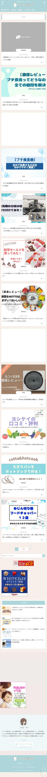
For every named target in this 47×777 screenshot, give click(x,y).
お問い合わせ (31, 767)
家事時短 (5, 10)
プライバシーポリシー (18, 767)
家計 (20, 10)
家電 (13, 10)
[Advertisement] (23, 129)
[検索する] (43, 555)
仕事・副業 (29, 10)
